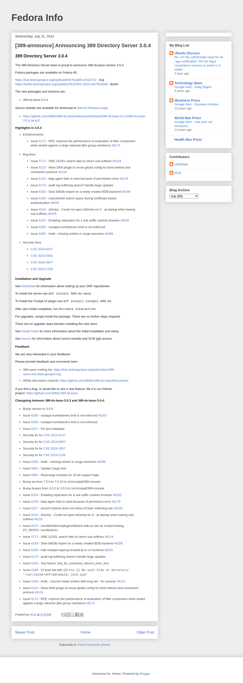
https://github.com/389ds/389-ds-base (52, 393)
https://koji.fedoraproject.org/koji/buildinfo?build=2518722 (55, 80)
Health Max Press (188, 139)
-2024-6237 (54, 435)
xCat (177, 173)
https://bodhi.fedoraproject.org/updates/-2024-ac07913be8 (61, 84)
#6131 (121, 581)
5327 (34, 428)
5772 (42, 161)
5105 (34, 581)
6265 (42, 233)
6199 (42, 198)
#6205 (55, 203)
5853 (34, 468)
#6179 (124, 178)
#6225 (52, 213)
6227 (34, 508)
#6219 (116, 161)
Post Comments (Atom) (94, 644)
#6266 (109, 233)
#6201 (108, 550)
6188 (34, 550)
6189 (34, 570)
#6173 (116, 145)
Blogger (145, 673)
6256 (42, 227)
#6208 (126, 191)
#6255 (125, 220)
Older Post (145, 632)
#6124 (62, 172)
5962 (34, 475)
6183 (42, 191)
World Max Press (187, 118)
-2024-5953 (54, 442)
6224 (42, 209)
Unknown (181, 164)
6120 (34, 526)
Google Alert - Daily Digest (192, 87)
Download (28, 286)
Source (26, 338)
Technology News (188, 83)
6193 (34, 563)
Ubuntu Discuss (187, 53)
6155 (42, 178)
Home (86, 632)
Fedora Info (37, 17)
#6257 (102, 415)
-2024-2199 (54, 455)
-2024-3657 (54, 448)
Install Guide (30, 331)
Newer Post (24, 632)
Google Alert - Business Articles (196, 104)
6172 (42, 141)
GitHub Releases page (92, 108)
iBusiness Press (187, 100)
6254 (42, 220)
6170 (42, 185)
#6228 (118, 508)
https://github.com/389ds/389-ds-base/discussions (94, 380)
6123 (42, 167)
